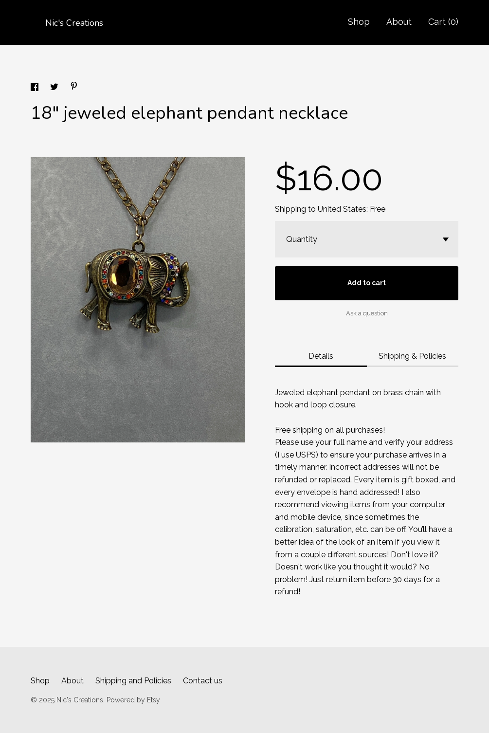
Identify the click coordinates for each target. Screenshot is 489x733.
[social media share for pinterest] (74, 87)
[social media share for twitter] (55, 88)
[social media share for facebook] (35, 88)
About (399, 22)
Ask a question (367, 313)
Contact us (202, 680)
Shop (359, 22)
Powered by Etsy (133, 700)
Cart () (443, 22)
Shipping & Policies (412, 356)
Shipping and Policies (133, 680)
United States (342, 209)
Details (320, 356)
